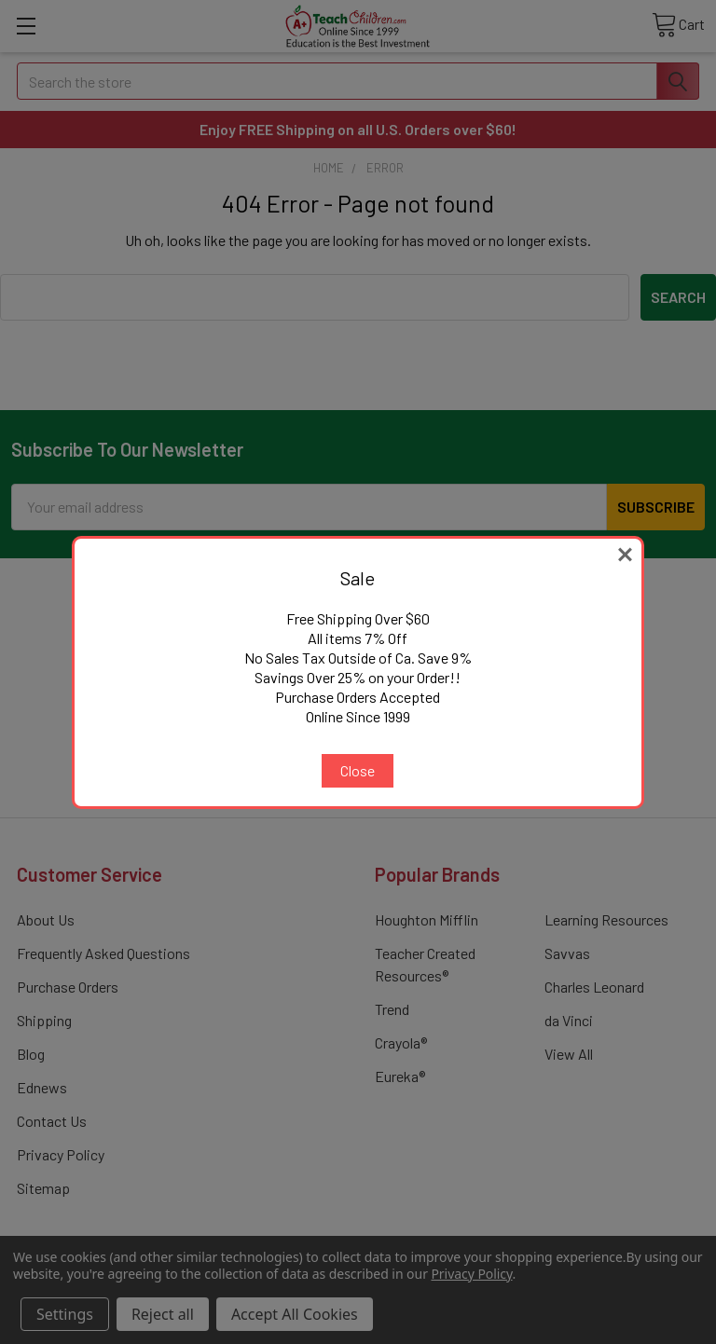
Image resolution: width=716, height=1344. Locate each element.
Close (357, 770)
